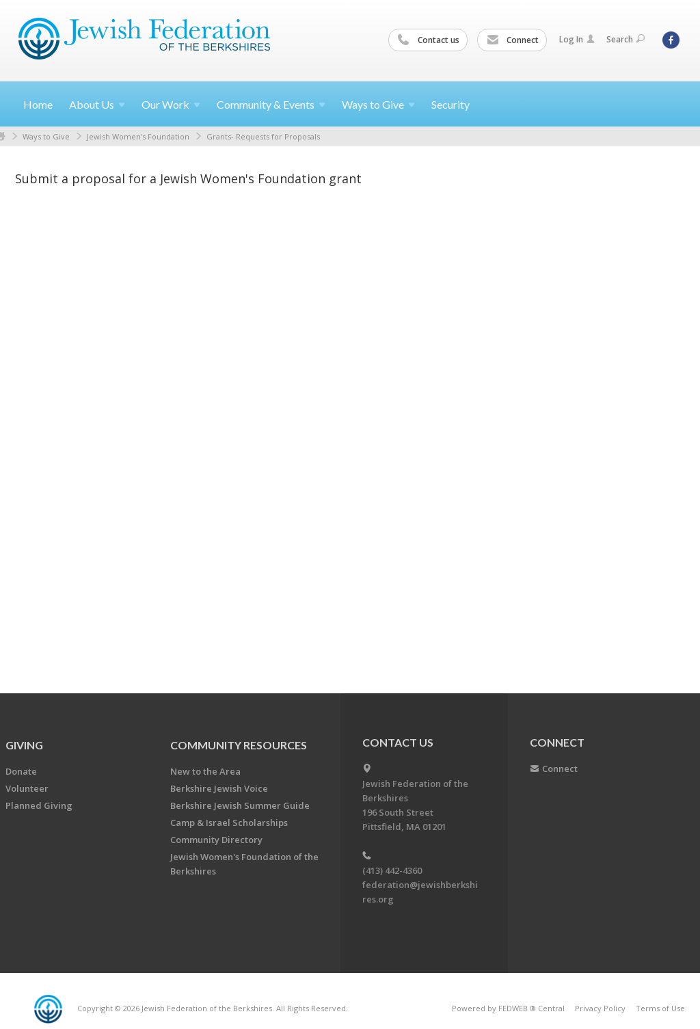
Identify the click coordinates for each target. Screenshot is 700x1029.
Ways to (378, 104)
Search (625, 39)
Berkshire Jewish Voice (219, 788)
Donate (21, 771)
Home (38, 104)
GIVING (24, 744)
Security (450, 104)
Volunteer (27, 788)
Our (171, 104)
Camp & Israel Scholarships (229, 822)
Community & (271, 104)
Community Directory (216, 839)
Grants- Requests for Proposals (263, 136)
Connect (513, 40)
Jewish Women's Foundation (138, 136)
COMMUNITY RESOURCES (238, 744)
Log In (577, 39)
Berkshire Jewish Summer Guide (240, 805)
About (97, 104)
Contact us (428, 40)
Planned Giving (38, 805)
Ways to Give (46, 136)
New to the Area (205, 771)
